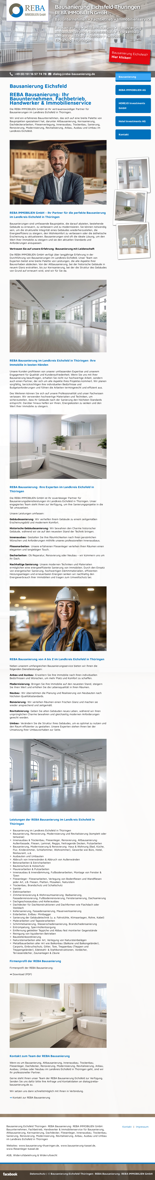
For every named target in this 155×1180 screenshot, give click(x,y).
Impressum (142, 1126)
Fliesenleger (20, 878)
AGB (8, 1155)
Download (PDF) (22, 974)
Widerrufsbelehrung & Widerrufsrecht (35, 1155)
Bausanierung (127, 76)
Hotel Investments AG (132, 121)
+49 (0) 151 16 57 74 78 (30, 74)
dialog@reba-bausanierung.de (74, 74)
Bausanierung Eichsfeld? (130, 55)
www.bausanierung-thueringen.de (39, 1145)
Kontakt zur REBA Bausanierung (30, 1097)
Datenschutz (38, 1173)
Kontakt (124, 134)
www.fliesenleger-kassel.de (22, 1148)
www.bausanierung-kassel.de (78, 1145)
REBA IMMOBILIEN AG (132, 89)
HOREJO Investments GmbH (132, 105)
